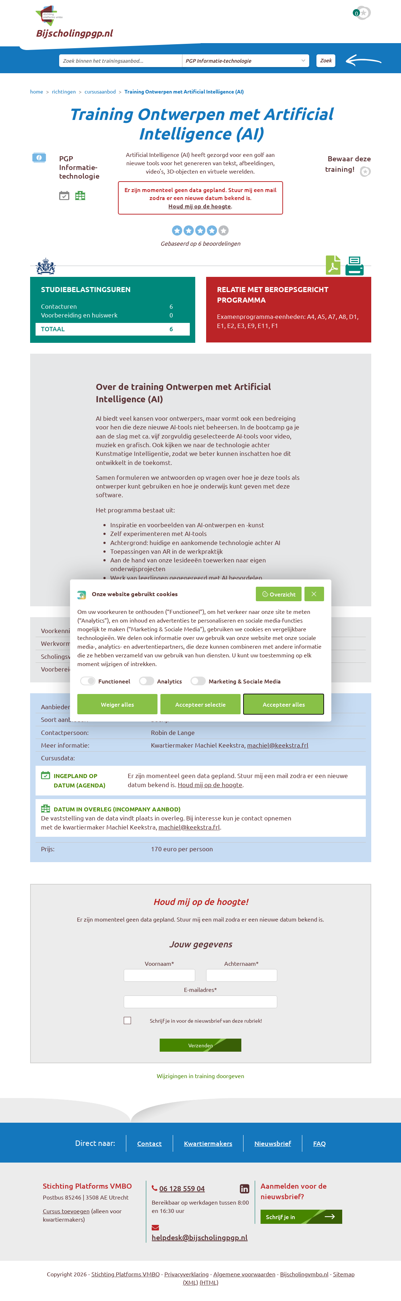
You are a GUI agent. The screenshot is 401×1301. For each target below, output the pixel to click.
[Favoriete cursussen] (363, 12)
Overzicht (279, 594)
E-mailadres (200, 989)
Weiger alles (117, 704)
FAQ (319, 1143)
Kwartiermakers (208, 1143)
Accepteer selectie (200, 704)
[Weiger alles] (314, 594)
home (36, 91)
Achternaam (241, 963)
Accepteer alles (284, 704)
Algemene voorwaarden (244, 1273)
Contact (149, 1143)
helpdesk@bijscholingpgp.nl (199, 1237)
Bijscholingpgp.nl (74, 22)
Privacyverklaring (186, 1273)
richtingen (64, 91)
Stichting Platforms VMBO (125, 1273)
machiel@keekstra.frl (277, 745)
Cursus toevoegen (66, 1210)
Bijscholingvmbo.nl (304, 1273)
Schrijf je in (280, 1217)
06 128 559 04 (182, 1188)
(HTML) (209, 1282)
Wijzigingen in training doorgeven (200, 1075)
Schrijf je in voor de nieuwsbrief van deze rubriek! (206, 1020)
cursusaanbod (100, 91)
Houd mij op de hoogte (199, 206)
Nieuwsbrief (272, 1143)
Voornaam (159, 963)
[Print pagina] (354, 266)
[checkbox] (103, 681)
